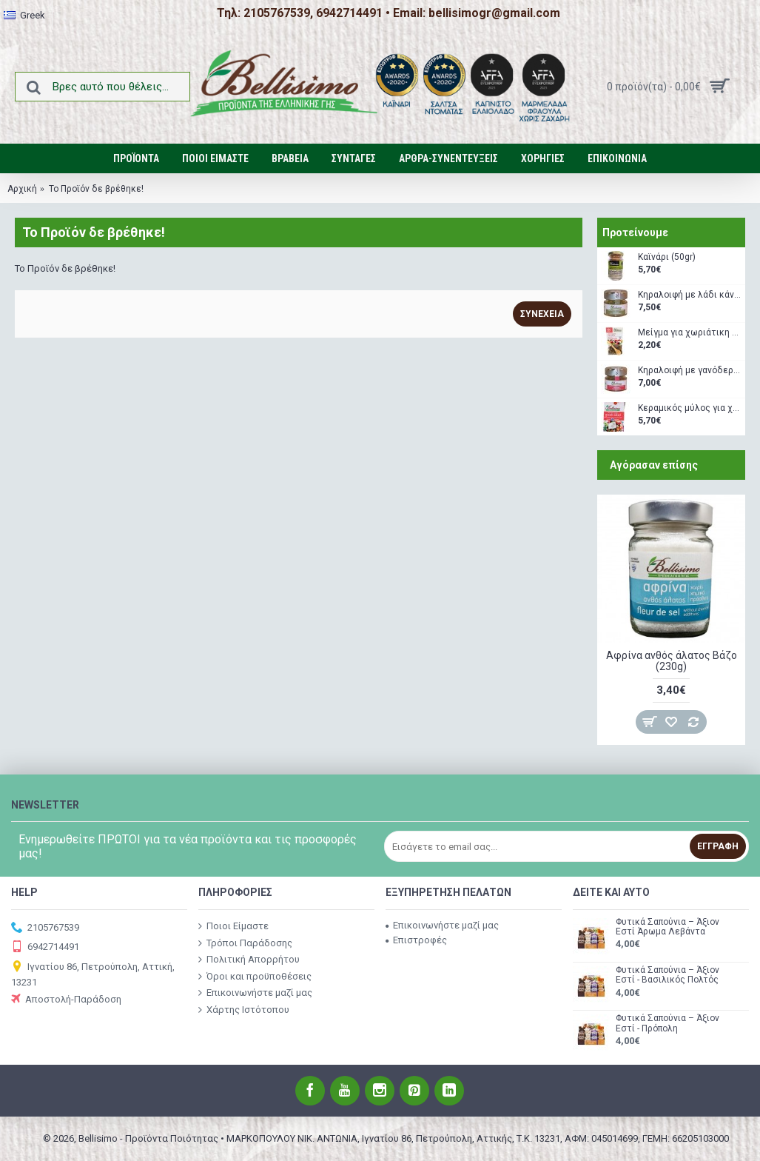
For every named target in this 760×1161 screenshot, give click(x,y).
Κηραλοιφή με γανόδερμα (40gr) (689, 370)
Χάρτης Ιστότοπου (243, 1010)
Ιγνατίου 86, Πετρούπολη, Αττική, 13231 (93, 974)
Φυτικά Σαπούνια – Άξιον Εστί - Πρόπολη (667, 1023)
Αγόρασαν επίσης (654, 465)
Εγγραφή (718, 846)
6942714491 (45, 947)
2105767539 (45, 928)
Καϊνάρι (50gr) (667, 257)
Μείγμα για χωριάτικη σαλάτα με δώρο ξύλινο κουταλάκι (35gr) (689, 333)
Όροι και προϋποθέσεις (255, 976)
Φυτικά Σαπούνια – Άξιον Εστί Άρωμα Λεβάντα (667, 927)
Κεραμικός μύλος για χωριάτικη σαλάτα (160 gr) (689, 408)
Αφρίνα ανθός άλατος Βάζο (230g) (671, 660)
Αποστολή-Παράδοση (66, 1000)
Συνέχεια (542, 314)
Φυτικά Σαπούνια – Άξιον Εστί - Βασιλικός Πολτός (667, 975)
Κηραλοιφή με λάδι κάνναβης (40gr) (689, 295)
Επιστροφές (416, 940)
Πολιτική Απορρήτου (249, 960)
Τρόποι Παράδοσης (245, 942)
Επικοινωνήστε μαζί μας (255, 993)
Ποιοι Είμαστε (233, 926)
